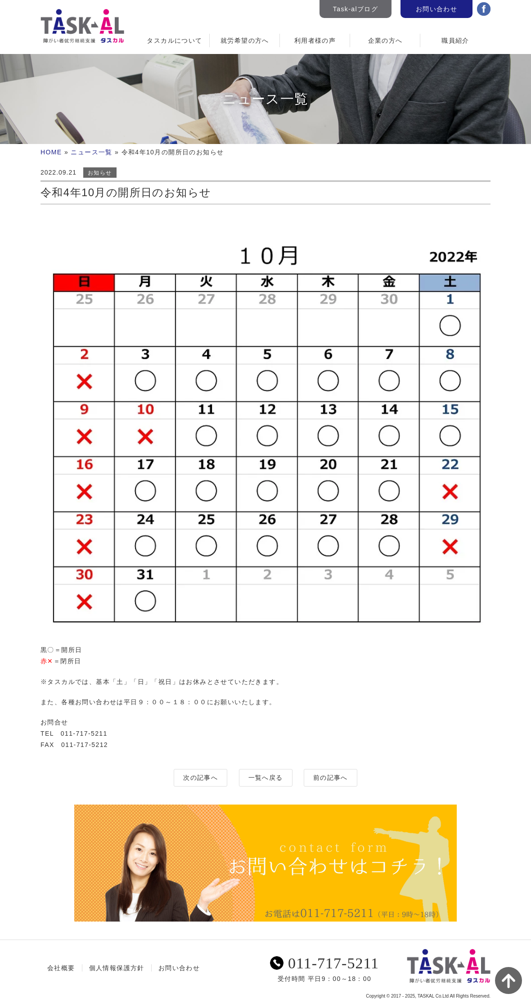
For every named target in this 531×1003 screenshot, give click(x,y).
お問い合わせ (436, 9)
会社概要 (61, 968)
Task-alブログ (355, 9)
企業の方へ (385, 40)
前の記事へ (330, 777)
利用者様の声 (315, 40)
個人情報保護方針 (116, 968)
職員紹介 (455, 40)
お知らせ (100, 173)
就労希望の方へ (244, 40)
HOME (51, 152)
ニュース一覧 (91, 152)
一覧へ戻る (265, 777)
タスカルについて (174, 40)
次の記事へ (200, 777)
